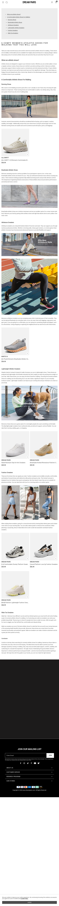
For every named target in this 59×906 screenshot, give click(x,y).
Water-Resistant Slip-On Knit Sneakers (13, 462)
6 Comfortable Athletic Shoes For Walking (18, 17)
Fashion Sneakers (13, 30)
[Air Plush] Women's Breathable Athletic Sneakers (15, 359)
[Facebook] (21, 763)
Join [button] (50, 755)
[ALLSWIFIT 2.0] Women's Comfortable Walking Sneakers (15, 160)
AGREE (30, 902)
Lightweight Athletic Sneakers (16, 27)
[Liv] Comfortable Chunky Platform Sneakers (15, 564)
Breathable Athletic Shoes (15, 22)
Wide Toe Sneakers (13, 33)
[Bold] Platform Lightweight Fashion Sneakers (15, 602)
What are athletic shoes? (14, 14)
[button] (3, 2)
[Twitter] (38, 763)
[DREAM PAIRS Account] (52, 2)
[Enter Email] (25, 755)
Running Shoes (12, 19)
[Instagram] (24, 763)
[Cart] (56, 2)
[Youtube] (35, 763)
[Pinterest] (31, 763)
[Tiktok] (28, 763)
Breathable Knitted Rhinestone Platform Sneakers (44, 462)
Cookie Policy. (24, 898)
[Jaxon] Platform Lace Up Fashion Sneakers (44, 564)
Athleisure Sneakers (13, 25)
